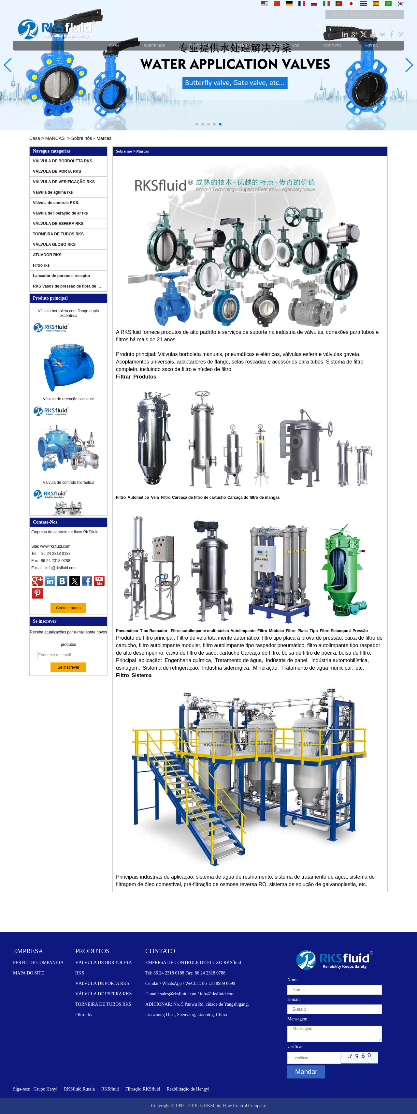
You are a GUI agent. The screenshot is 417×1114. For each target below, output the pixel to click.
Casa (34, 138)
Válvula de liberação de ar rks (60, 213)
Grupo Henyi (46, 1089)
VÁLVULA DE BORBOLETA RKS (62, 161)
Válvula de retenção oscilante (68, 401)
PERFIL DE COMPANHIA (38, 962)
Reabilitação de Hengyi (188, 1089)
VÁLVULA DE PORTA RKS (57, 171)
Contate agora (68, 608)
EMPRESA (28, 951)
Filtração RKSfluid (142, 1089)
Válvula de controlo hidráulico (68, 484)
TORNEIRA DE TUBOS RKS (58, 234)
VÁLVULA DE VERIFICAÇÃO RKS (64, 182)
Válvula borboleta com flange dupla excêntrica (68, 315)
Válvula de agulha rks (53, 192)
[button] (196, 124)
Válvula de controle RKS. (56, 203)
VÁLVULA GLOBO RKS (54, 244)
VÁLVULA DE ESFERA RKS (58, 223)
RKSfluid (110, 1089)
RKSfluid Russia (79, 1089)
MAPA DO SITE (28, 973)
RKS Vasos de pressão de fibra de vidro (67, 286)
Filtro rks (41, 265)
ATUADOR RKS (47, 255)
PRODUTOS (92, 951)
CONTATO (160, 951)
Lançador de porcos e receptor (61, 276)
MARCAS (55, 138)
